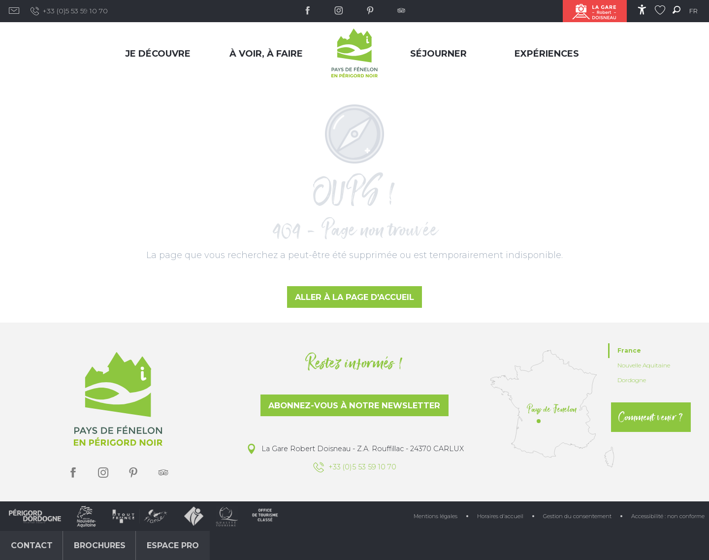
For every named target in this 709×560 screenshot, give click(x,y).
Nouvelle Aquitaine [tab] (643, 365)
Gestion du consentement (577, 516)
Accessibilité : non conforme (668, 516)
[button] (676, 9)
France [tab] (629, 350)
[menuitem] (160, 53)
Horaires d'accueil (500, 516)
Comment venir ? (650, 417)
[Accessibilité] (642, 9)
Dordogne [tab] (631, 380)
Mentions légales (435, 516)
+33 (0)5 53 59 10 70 (69, 11)
